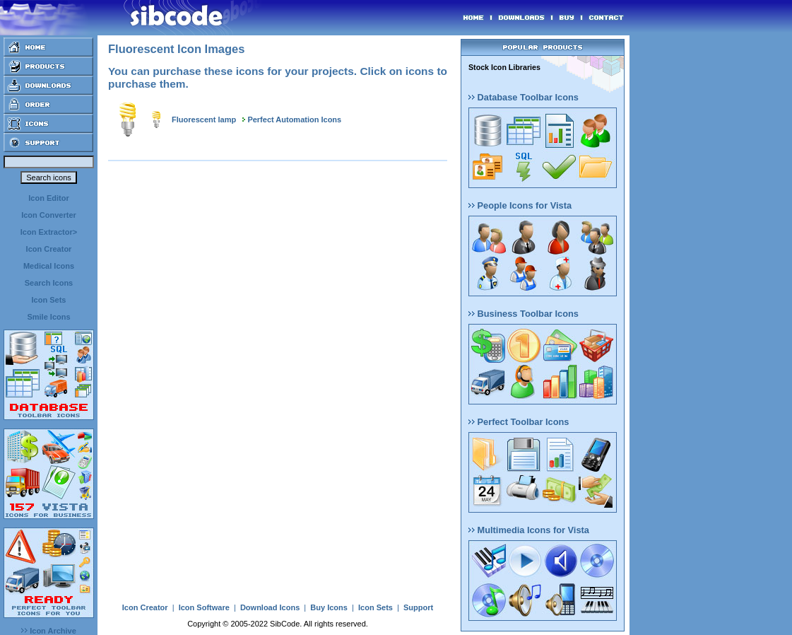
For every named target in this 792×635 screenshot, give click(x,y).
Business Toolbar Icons (523, 313)
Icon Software (204, 607)
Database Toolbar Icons (523, 97)
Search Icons (49, 283)
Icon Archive (48, 631)
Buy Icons (329, 607)
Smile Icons (48, 317)
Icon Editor (48, 198)
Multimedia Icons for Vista (528, 530)
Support (418, 607)
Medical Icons (48, 266)
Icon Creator (49, 249)
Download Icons (270, 607)
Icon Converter (48, 215)
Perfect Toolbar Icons (518, 421)
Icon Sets (49, 300)
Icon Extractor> (48, 232)
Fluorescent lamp (204, 119)
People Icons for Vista (520, 205)
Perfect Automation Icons (294, 119)
